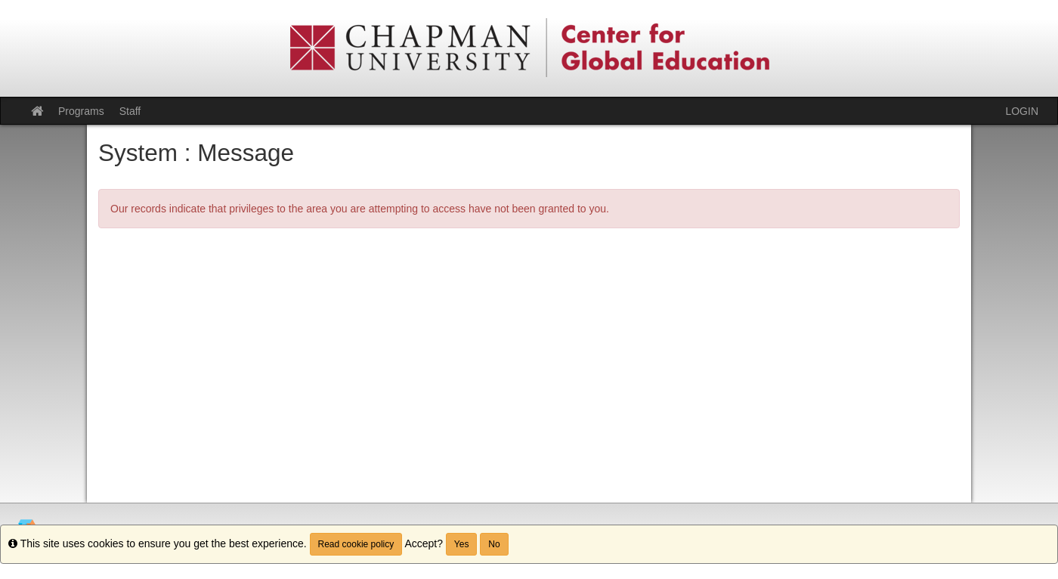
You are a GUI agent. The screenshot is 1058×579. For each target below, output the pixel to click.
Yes (461, 544)
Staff (130, 111)
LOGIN (1021, 111)
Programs (81, 111)
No (494, 544)
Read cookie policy (356, 544)
